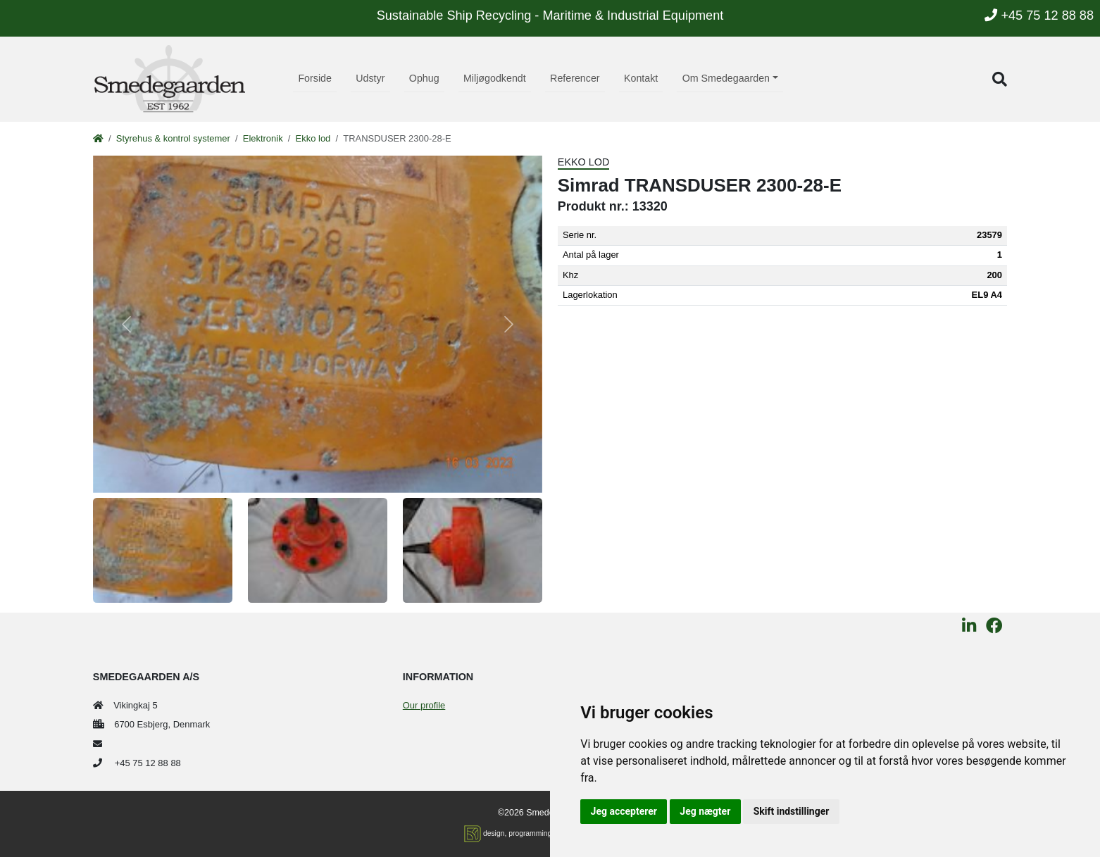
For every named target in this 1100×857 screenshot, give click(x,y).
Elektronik (263, 138)
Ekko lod (313, 138)
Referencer (575, 78)
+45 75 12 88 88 (1039, 15)
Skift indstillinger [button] (792, 811)
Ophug (424, 78)
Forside (315, 78)
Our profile (424, 705)
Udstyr (370, 78)
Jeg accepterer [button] (624, 811)
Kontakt (641, 78)
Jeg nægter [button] (705, 811)
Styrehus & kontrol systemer (173, 138)
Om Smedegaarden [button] (726, 78)
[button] (999, 79)
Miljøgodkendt (494, 78)
